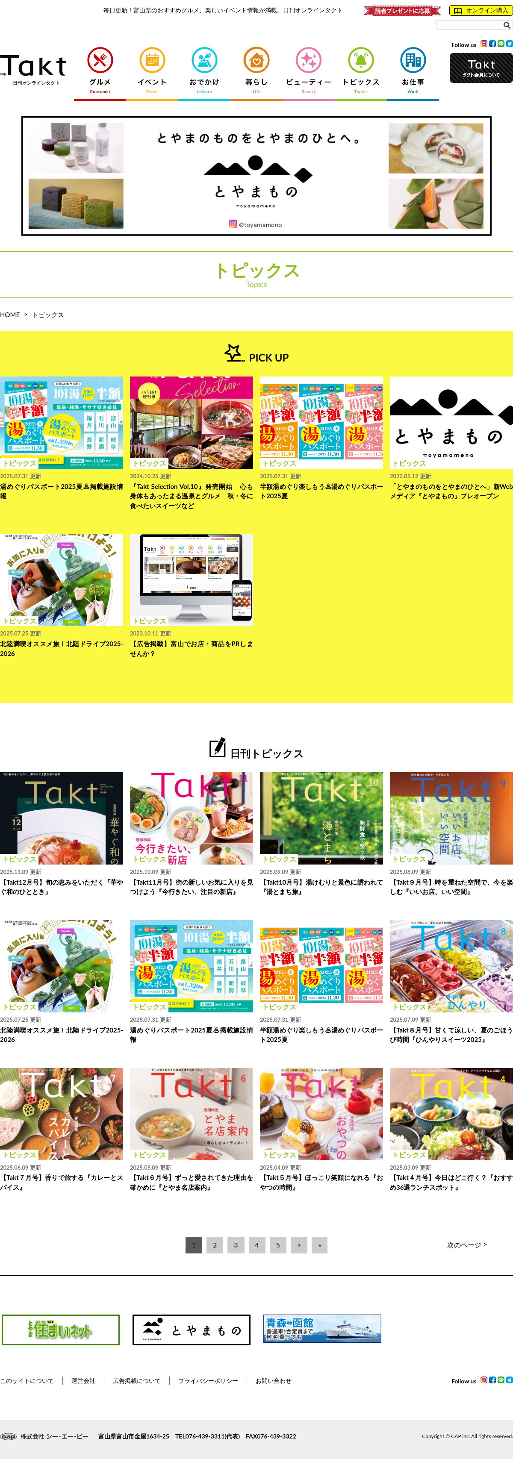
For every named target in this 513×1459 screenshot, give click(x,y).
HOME (10, 314)
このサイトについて (27, 1380)
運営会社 (83, 1380)
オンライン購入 (481, 10)
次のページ (467, 1245)
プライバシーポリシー (208, 1380)
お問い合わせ (274, 1380)
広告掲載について (137, 1380)
